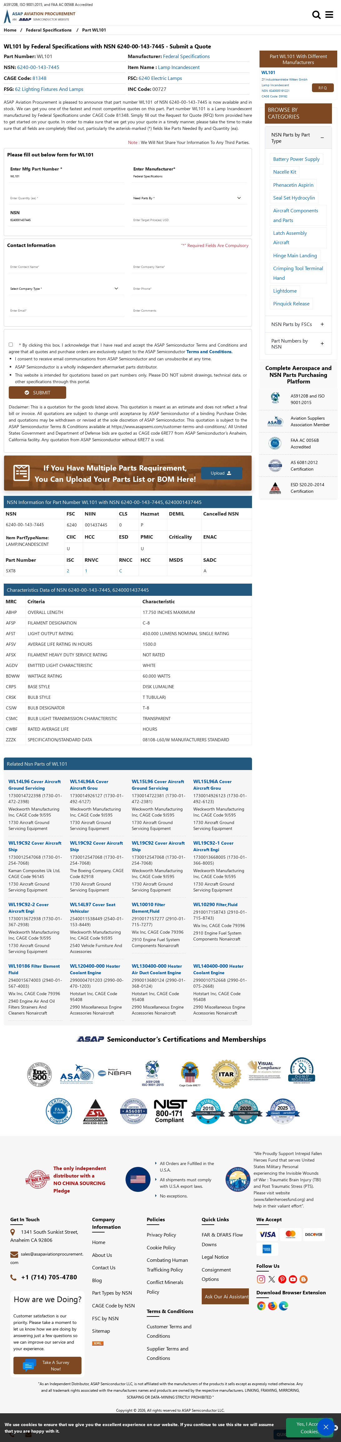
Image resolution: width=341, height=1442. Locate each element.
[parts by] (189, 198)
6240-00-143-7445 (38, 67)
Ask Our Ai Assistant (227, 1296)
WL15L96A (212, 784)
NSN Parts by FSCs (291, 324)
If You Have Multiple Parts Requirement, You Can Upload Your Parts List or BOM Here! (115, 473)
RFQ (323, 87)
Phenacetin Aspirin (293, 184)
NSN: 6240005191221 (275, 90)
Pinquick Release (291, 303)
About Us (102, 1255)
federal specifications (186, 56)
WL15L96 (158, 784)
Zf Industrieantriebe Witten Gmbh (285, 79)
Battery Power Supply (296, 159)
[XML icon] (97, 1343)
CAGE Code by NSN (113, 1305)
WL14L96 (34, 784)
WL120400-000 (95, 968)
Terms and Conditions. (209, 351)
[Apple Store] (262, 1305)
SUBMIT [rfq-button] (37, 392)
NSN (15, 212)
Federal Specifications (49, 30)
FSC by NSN (105, 1318)
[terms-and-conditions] (11, 345)
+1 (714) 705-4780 (49, 1276)
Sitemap (103, 1330)
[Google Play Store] (273, 1305)
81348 (39, 78)
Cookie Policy (161, 1247)
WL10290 (215, 904)
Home (10, 30)
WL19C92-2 (28, 907)
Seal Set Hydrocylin (294, 197)
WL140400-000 (218, 968)
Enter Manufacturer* (154, 169)
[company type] (66, 289)
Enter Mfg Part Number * (36, 169)
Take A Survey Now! (46, 1365)
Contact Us (104, 1267)
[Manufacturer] (189, 176)
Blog (97, 1280)
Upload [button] (221, 473)
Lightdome (285, 290)
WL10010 (148, 907)
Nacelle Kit (284, 171)
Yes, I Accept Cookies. (310, 1427)
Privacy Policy (161, 1234)
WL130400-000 (157, 968)
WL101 (268, 72)
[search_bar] (318, 14)
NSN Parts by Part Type (290, 137)
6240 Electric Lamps (160, 78)
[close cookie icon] (335, 1427)
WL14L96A (89, 784)
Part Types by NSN (112, 1292)
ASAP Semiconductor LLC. (203, 1410)
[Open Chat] (326, 1427)
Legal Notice (215, 1256)
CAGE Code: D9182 (274, 96)
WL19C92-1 (213, 845)
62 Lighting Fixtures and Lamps (49, 89)
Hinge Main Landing (295, 255)
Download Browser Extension (291, 1292)
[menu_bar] (331, 14)
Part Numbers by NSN (289, 343)
